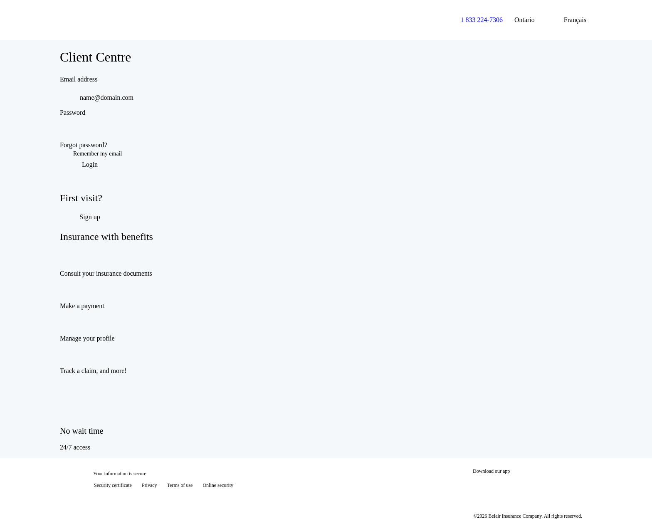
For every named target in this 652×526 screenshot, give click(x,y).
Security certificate (113, 485)
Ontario (531, 20)
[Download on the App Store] (498, 486)
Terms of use (180, 485)
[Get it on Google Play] (554, 486)
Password (72, 112)
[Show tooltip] (634, 508)
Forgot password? (83, 144)
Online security (218, 485)
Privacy (149, 485)
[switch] (580, 131)
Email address (78, 79)
